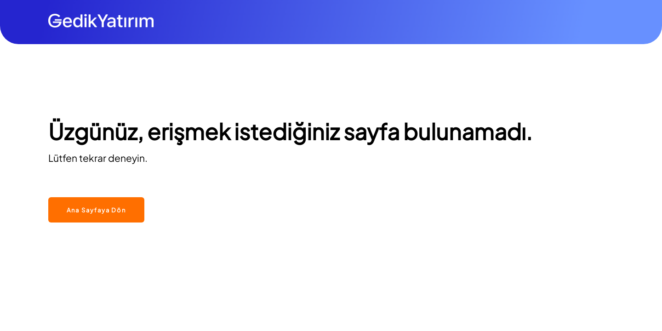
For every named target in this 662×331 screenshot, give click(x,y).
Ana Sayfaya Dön (96, 210)
